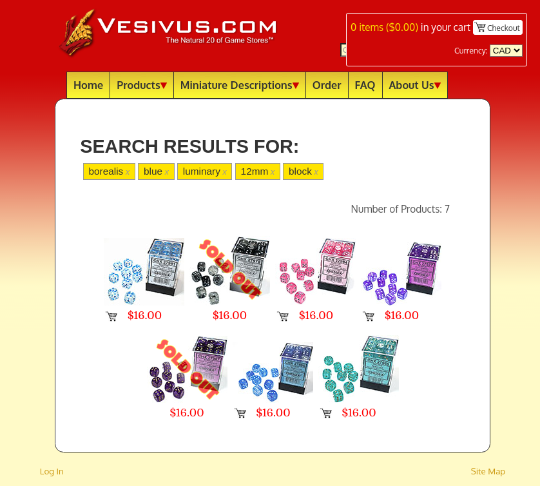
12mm (258, 171)
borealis (109, 171)
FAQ (365, 85)
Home (88, 85)
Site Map (488, 470)
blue (156, 171)
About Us (415, 85)
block (303, 171)
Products (142, 85)
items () (384, 27)
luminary (205, 171)
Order (327, 85)
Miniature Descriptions (239, 85)
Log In (52, 470)
